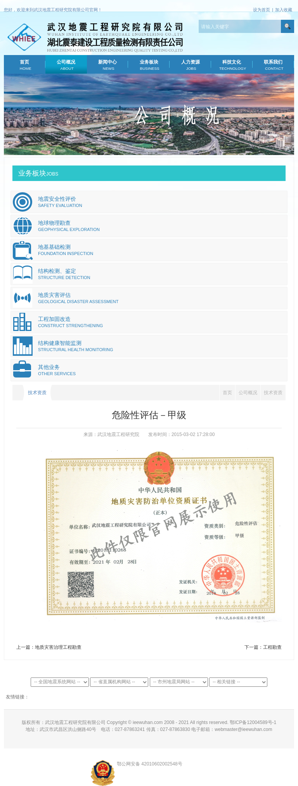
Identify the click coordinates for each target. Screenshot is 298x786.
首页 (24, 65)
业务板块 (148, 65)
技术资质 (273, 392)
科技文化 (231, 65)
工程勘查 (272, 647)
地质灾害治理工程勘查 (58, 647)
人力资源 (190, 65)
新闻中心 (107, 65)
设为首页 (261, 9)
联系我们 (273, 65)
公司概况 (66, 65)
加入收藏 (283, 9)
